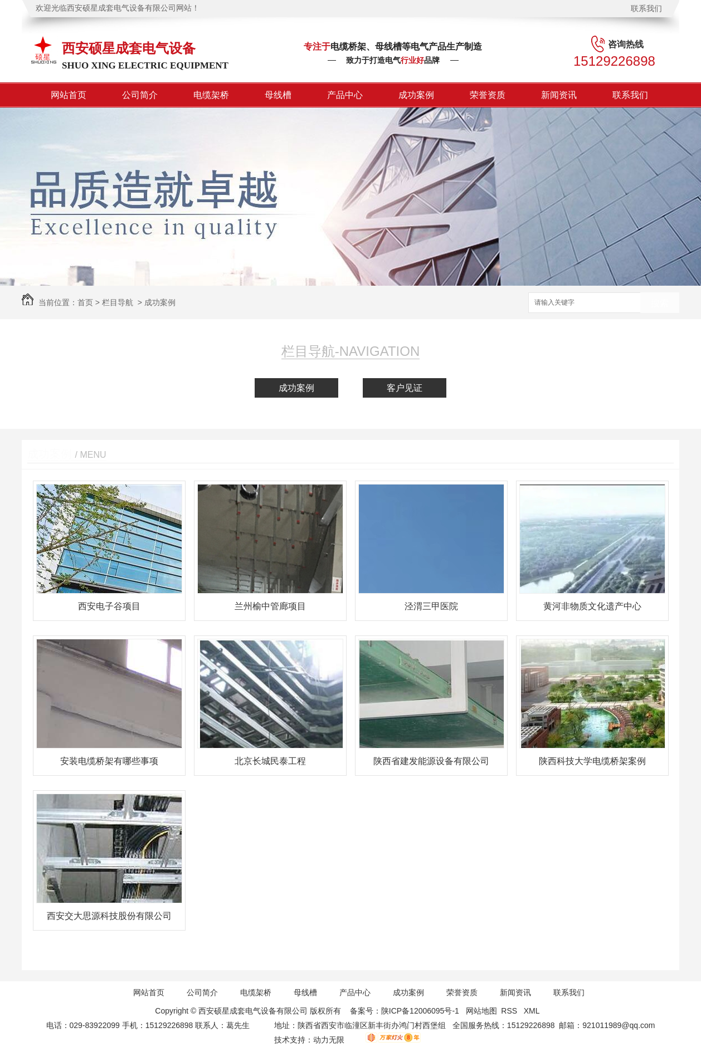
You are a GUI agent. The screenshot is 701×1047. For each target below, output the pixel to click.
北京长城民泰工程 (270, 761)
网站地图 (481, 1010)
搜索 (660, 303)
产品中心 (345, 95)
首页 (85, 302)
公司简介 (140, 95)
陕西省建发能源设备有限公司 (431, 761)
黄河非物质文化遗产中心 (592, 606)
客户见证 (404, 388)
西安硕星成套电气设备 (129, 48)
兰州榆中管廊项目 (270, 606)
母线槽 (278, 95)
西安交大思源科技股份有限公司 (109, 916)
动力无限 (328, 1039)
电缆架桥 (211, 95)
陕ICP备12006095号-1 (420, 1010)
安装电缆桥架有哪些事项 (109, 761)
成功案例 (416, 95)
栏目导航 (117, 302)
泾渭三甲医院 (431, 606)
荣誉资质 (487, 95)
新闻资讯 (559, 95)
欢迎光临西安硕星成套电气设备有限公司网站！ (117, 8)
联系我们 (646, 8)
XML (533, 1010)
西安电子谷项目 (109, 606)
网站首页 (68, 95)
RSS (510, 1010)
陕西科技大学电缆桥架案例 (592, 761)
